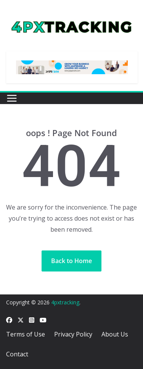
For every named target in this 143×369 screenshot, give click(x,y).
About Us (114, 334)
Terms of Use (25, 334)
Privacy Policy (73, 334)
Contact (17, 354)
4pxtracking (65, 302)
